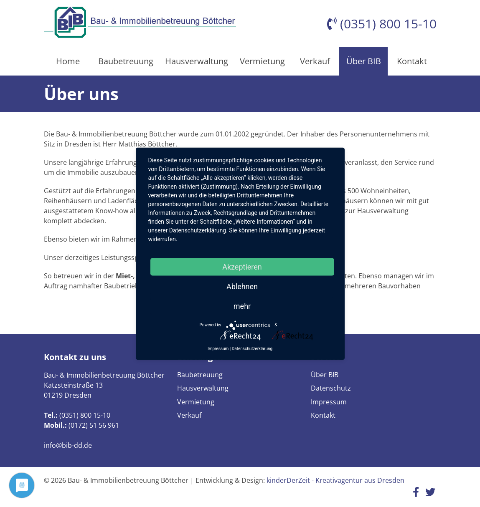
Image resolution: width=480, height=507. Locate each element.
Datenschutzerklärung (252, 348)
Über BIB (363, 61)
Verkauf (315, 61)
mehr (242, 305)
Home (68, 61)
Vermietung (262, 61)
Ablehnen (242, 286)
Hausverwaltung (196, 61)
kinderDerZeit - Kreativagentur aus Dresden (335, 480)
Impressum (329, 401)
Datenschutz (331, 388)
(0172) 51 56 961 (94, 425)
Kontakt (412, 61)
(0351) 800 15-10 (84, 415)
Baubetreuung (125, 61)
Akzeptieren (242, 266)
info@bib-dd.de (68, 445)
